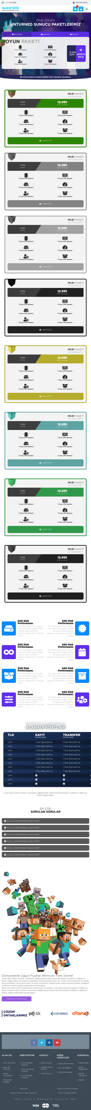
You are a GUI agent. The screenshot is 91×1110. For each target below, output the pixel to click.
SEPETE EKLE (81, 53)
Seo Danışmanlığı (65, 1072)
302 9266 (10, 2)
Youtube (57, 1042)
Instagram (49, 1042)
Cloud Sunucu (46, 1073)
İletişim (81, 1080)
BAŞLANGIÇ (17, 34)
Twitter (41, 1042)
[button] (31, 1013)
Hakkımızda (83, 1063)
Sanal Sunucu (46, 1063)
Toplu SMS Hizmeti (65, 1064)
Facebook (34, 1042)
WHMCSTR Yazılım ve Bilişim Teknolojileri (10, 9)
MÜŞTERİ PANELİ (82, 2)
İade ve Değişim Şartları (67, 1093)
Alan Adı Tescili (9, 1063)
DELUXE (74, 34)
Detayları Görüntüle (17, 999)
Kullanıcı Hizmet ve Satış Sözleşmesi (23, 1093)
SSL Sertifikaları (64, 1068)
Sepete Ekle (45, 141)
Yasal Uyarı (24, 1089)
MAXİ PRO (45, 34)
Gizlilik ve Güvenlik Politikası (67, 1089)
